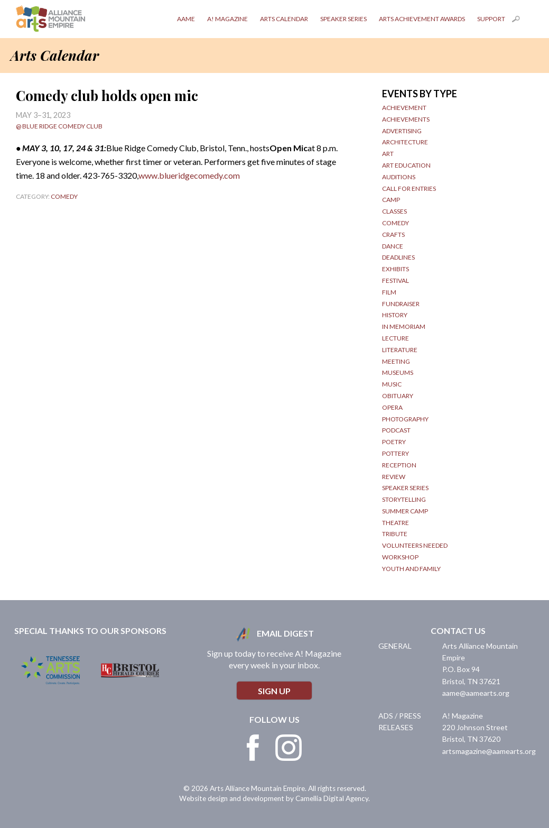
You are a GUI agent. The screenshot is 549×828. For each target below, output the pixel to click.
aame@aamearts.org (475, 692)
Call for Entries (409, 188)
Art (388, 154)
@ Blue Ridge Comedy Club (59, 126)
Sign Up (274, 691)
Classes (394, 211)
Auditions (398, 177)
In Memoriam (403, 326)
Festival (395, 280)
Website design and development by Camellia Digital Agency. (274, 798)
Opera (392, 407)
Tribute (394, 534)
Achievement (404, 108)
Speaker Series (343, 19)
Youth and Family (411, 569)
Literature (399, 350)
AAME (186, 19)
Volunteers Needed (415, 545)
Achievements (406, 119)
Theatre (395, 523)
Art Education (406, 165)
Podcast (396, 430)
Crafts (393, 234)
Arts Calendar (284, 19)
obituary (397, 396)
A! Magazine (227, 19)
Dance (392, 246)
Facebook (253, 747)
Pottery (395, 453)
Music (392, 384)
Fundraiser (401, 304)
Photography (405, 419)
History (394, 315)
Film (389, 292)
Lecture (395, 338)
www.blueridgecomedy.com (189, 175)
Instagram (288, 747)
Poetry (394, 442)
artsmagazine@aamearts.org (489, 751)
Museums (397, 372)
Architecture (405, 142)
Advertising (402, 131)
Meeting (396, 361)
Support (491, 19)
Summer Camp (405, 511)
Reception (399, 465)
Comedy (64, 196)
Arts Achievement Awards (422, 19)
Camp (391, 200)
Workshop (400, 557)
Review (393, 477)
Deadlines (398, 257)
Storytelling (404, 499)
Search (522, 21)
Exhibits (395, 269)
